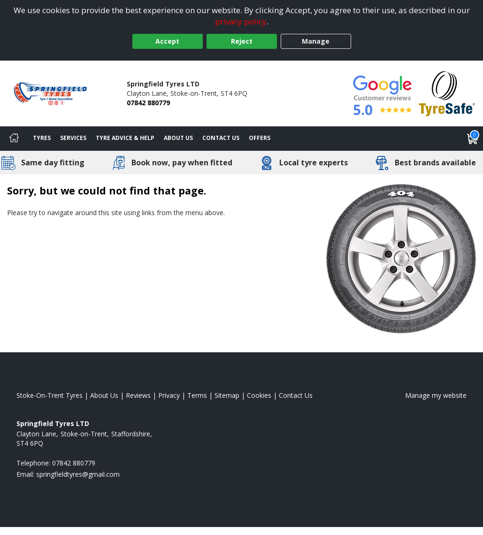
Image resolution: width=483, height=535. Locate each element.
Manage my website (436, 395)
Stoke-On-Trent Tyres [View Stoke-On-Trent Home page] (49, 395)
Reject (242, 41)
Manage (316, 41)
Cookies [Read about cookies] (259, 395)
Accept (167, 41)
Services (73, 138)
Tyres (42, 138)
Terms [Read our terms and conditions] (197, 395)
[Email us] (78, 474)
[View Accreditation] (447, 92)
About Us (178, 138)
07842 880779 (148, 102)
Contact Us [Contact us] (220, 138)
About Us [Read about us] (104, 395)
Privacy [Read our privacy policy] (169, 395)
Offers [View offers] (259, 138)
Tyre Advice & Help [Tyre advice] (125, 138)
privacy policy (241, 21)
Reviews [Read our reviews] (138, 395)
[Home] (14, 138)
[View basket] (472, 138)
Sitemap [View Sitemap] (227, 395)
